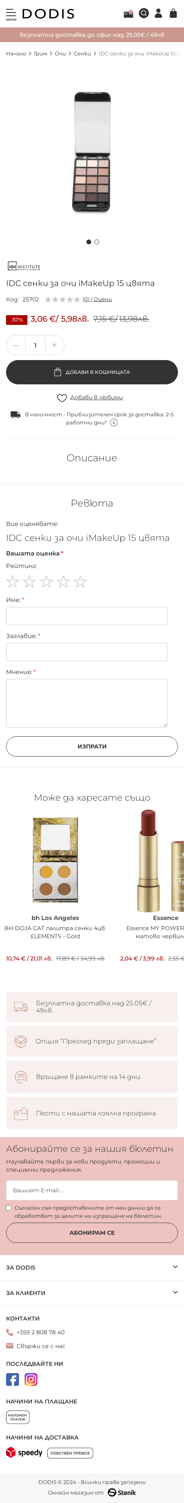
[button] (88, 241)
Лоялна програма (128, 13)
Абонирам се (92, 1232)
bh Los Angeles (55, 918)
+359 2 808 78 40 (41, 1332)
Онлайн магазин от (92, 1492)
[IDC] (24, 267)
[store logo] (48, 14)
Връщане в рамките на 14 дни (88, 1077)
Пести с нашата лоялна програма (96, 1113)
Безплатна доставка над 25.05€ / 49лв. (93, 1007)
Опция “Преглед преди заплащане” (96, 1041)
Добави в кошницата (97, 372)
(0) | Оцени (97, 299)
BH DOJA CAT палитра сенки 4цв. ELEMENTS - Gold (55, 932)
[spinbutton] (35, 345)
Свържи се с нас (41, 1346)
